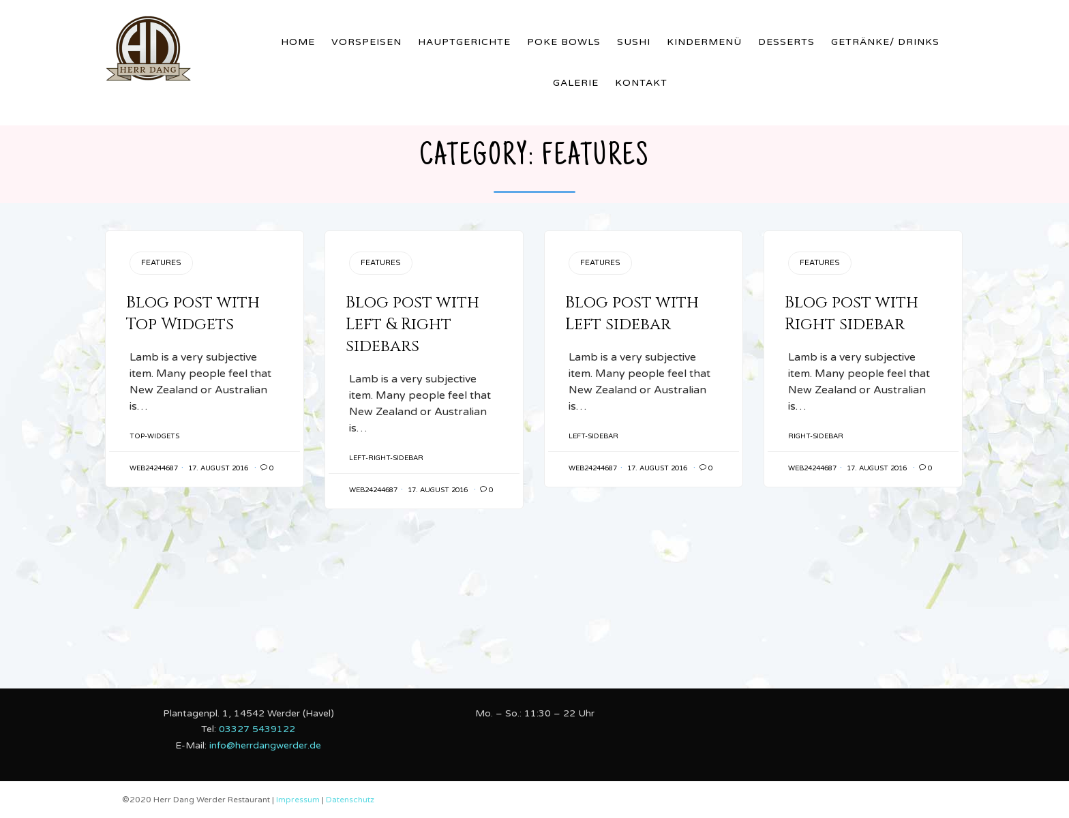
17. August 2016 (218, 468)
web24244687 (154, 468)
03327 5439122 (257, 729)
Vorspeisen (366, 42)
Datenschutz (350, 799)
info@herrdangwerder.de (265, 745)
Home (298, 42)
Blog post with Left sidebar (632, 313)
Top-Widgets (154, 436)
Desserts (786, 42)
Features (161, 262)
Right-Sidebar (815, 436)
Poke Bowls (564, 42)
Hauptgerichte (464, 42)
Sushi (633, 42)
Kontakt (641, 83)
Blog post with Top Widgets (193, 313)
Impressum (299, 799)
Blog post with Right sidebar (851, 313)
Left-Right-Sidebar (386, 458)
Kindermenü (704, 42)
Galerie (576, 83)
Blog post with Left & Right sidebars (412, 324)
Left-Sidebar (593, 436)
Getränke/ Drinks (885, 42)
